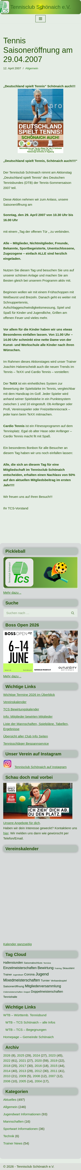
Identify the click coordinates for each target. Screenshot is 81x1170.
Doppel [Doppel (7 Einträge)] (27, 992)
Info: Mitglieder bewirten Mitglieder (27, 716)
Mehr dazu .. (12, 592)
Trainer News (12, 1143)
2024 (36, 1055)
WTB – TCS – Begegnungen (25, 1029)
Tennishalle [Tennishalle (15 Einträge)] (10, 996)
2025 (20, 1055)
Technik (8, 1136)
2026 (6, 1055)
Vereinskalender (15, 702)
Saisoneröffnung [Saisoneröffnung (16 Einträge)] (13, 986)
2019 (53, 1060)
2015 (53, 1065)
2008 (36, 1076)
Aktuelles (9, 1099)
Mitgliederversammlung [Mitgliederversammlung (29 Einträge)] (43, 986)
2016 (38, 1065)
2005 (22, 1081)
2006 (6, 1081)
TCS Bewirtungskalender (21, 709)
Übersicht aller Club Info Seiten (25, 736)
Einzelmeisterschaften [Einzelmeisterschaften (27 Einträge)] (20, 968)
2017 (22, 1065)
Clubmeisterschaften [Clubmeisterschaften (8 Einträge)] (13, 992)
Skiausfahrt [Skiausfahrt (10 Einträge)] (69, 968)
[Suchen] (35, 612)
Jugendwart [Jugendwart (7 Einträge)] (18, 975)
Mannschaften (13, 1121)
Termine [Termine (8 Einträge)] (47, 963)
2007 (52, 1076)
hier (5, 833)
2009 (22, 1076)
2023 (52, 1055)
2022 (6, 1060)
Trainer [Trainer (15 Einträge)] (7, 974)
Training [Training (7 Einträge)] (58, 968)
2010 (6, 1076)
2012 (38, 1071)
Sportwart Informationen (20, 1129)
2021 (22, 1060)
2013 (22, 1071)
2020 (38, 1060)
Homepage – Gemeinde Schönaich (28, 1037)
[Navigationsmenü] (40, 18)
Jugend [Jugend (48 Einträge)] (42, 974)
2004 (38, 1081)
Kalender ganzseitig (17, 944)
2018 (6, 1065)
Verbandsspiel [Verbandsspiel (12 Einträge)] (59, 980)
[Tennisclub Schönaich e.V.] (40, 7)
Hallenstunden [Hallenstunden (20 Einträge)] (13, 962)
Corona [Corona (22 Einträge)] (29, 974)
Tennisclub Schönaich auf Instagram (40, 767)
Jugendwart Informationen (22, 1114)
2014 (6, 1071)
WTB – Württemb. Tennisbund (24, 1015)
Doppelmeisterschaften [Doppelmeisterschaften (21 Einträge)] (47, 991)
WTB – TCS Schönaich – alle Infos (30, 1022)
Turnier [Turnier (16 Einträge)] (45, 980)
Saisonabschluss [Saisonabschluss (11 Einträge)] (33, 963)
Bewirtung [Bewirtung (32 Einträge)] (46, 968)
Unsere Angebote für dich (21, 823)
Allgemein (31, 68)
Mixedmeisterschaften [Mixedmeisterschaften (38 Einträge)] (21, 980)
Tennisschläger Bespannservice (26, 743)
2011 (53, 1071)
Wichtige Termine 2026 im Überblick (29, 694)
